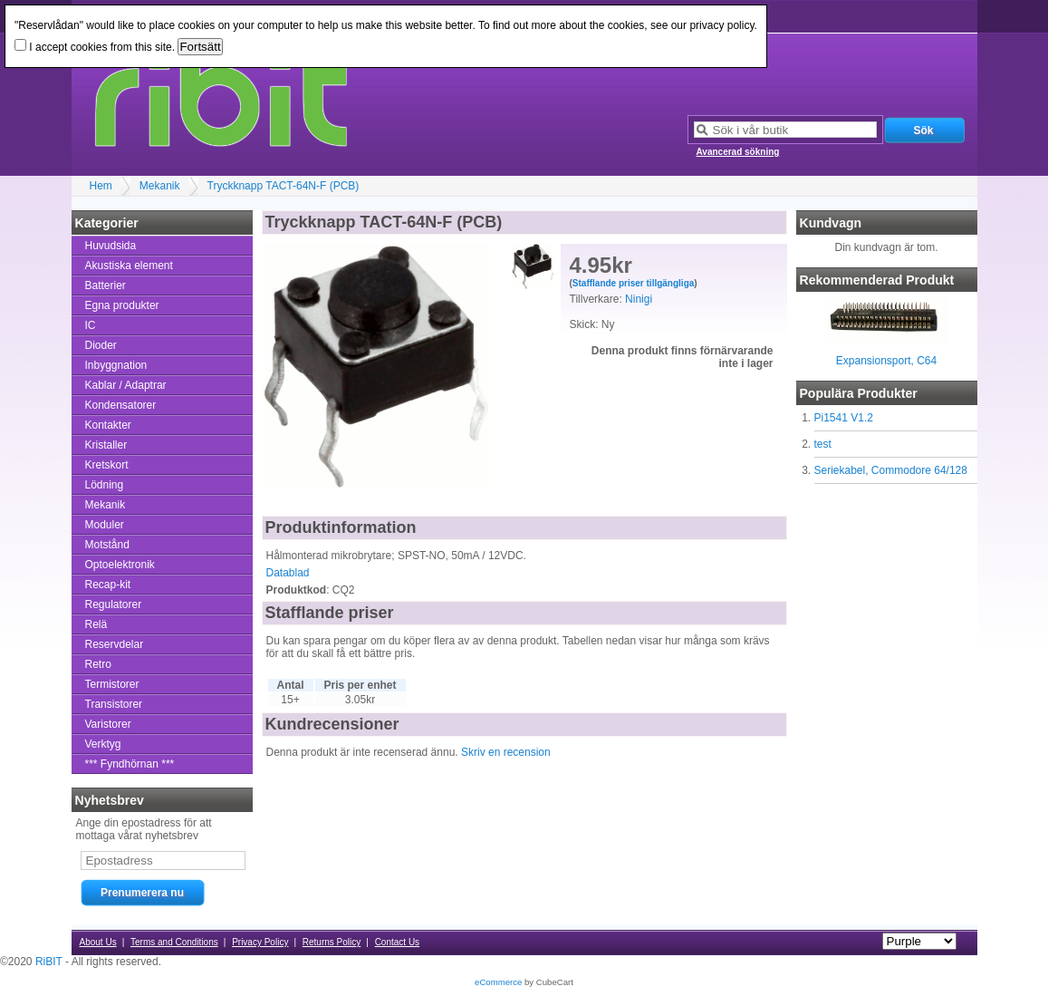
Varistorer (108, 724)
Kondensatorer (121, 405)
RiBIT (48, 961)
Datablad (288, 572)
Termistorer (112, 684)
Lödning (104, 485)
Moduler (104, 524)
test (823, 444)
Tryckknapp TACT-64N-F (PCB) (283, 185)
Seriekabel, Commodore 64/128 (890, 470)
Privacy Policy (260, 942)
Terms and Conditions (174, 942)
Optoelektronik (120, 564)
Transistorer (114, 704)
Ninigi (638, 299)
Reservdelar (114, 644)
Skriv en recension (506, 752)
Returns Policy (332, 942)
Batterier (105, 285)
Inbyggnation (116, 365)
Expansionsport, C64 (886, 360)
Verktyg (103, 744)
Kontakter (108, 425)
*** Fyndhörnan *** (130, 764)
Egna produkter (122, 305)
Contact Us (397, 942)
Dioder (101, 345)
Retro (98, 664)
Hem (101, 185)
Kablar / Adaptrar (126, 385)
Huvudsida (111, 245)
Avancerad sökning (738, 152)
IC (90, 325)
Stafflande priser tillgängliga (633, 283)
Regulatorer (113, 604)
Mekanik (159, 185)
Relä (96, 624)
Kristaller (106, 445)
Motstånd (107, 544)
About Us (98, 942)
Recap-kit (108, 584)
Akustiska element (129, 265)
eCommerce (498, 982)
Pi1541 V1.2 (843, 417)
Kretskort (107, 465)
